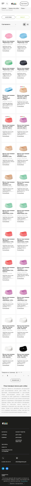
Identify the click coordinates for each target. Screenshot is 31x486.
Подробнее (24, 481)
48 (19, 372)
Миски (23, 8)
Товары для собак (14, 8)
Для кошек (18, 437)
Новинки (4, 437)
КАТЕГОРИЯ (8, 17)
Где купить (24, 3)
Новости (4, 447)
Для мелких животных (19, 441)
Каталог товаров (20, 432)
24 (16, 372)
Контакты (4, 432)
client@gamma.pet (21, 461)
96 (21, 372)
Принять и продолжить (16, 483)
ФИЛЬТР (22, 17)
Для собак (18, 434)
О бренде (4, 434)
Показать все (15, 380)
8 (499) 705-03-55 (6, 461)
